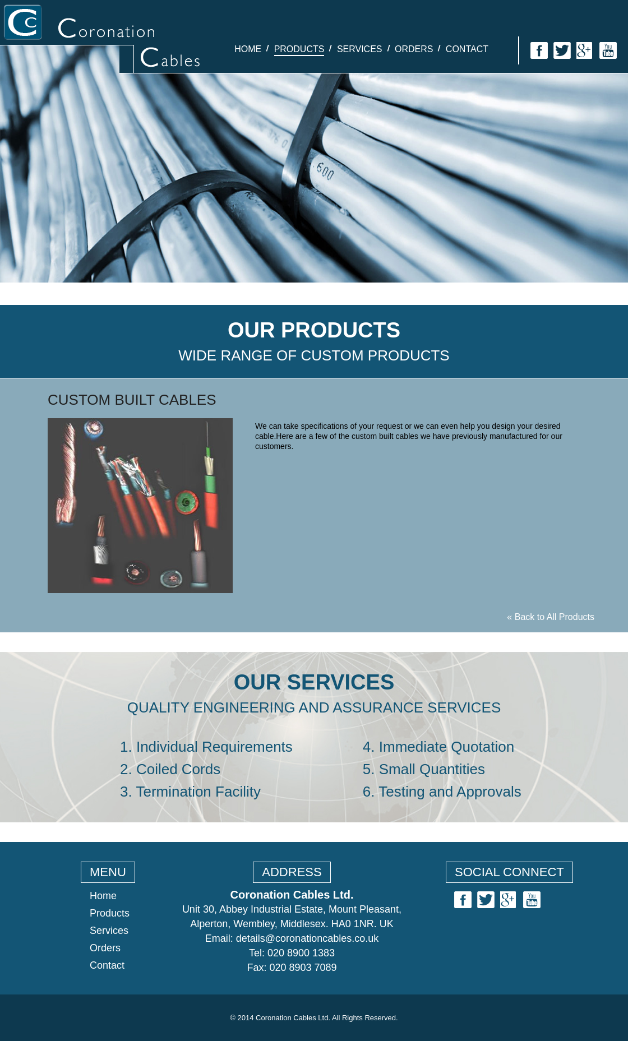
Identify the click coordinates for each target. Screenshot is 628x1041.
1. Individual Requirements (206, 746)
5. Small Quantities (424, 769)
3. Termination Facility (190, 791)
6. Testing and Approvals (442, 791)
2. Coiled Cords (170, 769)
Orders (414, 49)
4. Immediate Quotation (438, 746)
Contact (467, 49)
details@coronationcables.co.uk (307, 938)
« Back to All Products (550, 617)
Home (247, 49)
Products (299, 49)
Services (359, 49)
